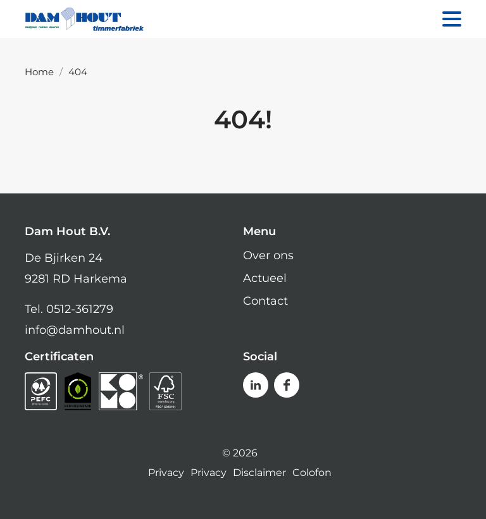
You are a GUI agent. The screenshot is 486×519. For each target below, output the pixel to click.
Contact (265, 301)
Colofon (312, 473)
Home (39, 72)
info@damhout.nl (75, 330)
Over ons (268, 255)
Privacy (166, 473)
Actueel (265, 278)
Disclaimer (259, 473)
